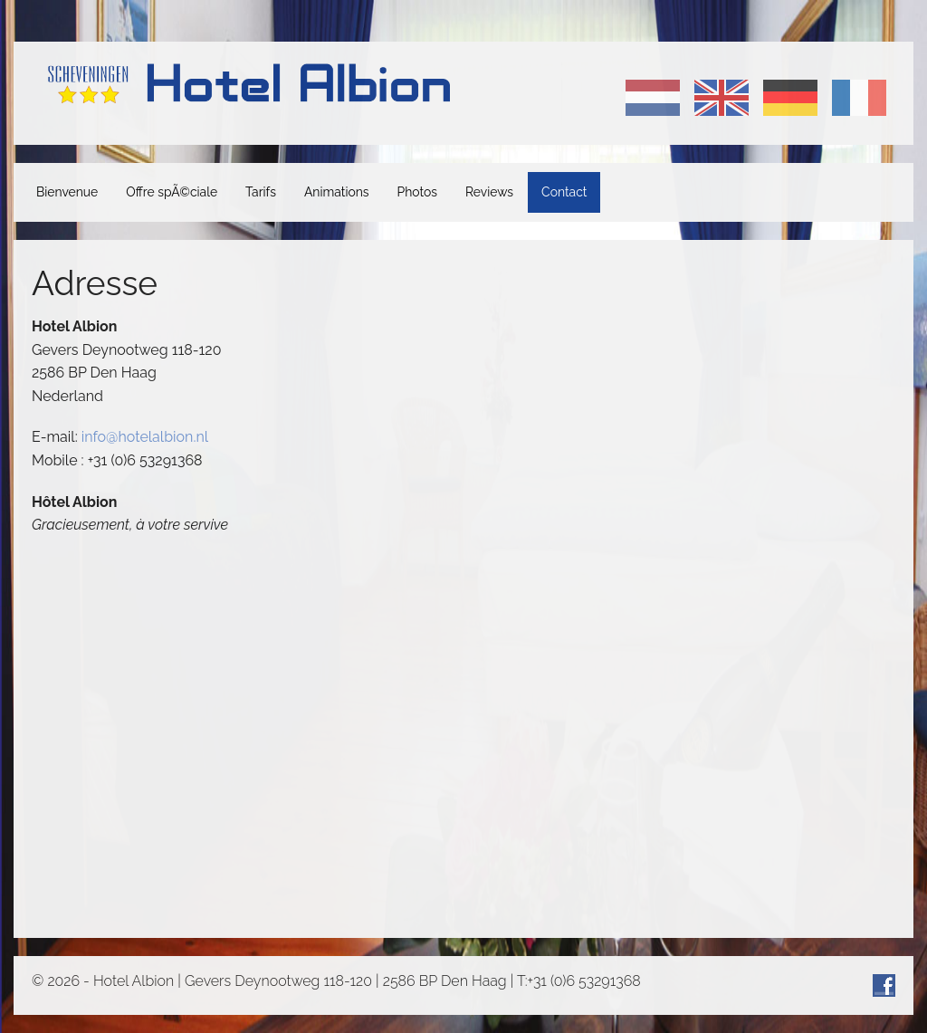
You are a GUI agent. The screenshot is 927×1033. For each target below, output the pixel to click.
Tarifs (260, 192)
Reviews (489, 192)
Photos (417, 192)
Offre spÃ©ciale (171, 192)
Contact (564, 192)
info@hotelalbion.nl (144, 436)
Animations (336, 192)
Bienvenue (67, 192)
